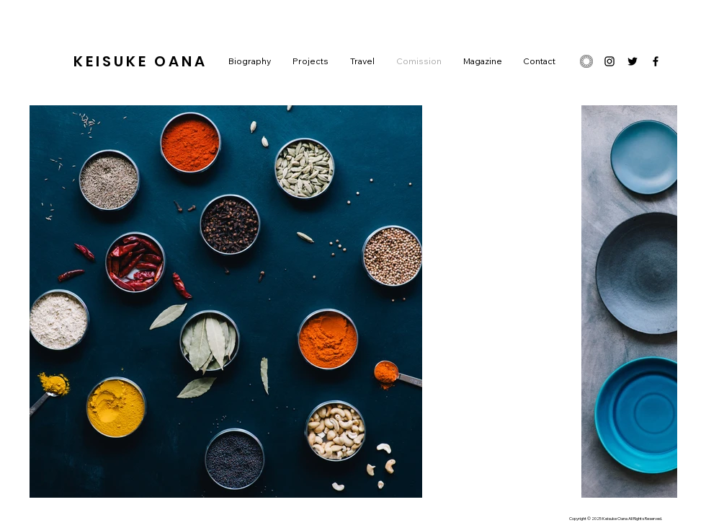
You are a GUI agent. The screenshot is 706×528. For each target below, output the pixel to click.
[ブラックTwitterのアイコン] (632, 61)
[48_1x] (586, 61)
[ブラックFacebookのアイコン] (655, 61)
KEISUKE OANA (140, 61)
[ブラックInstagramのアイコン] (609, 61)
